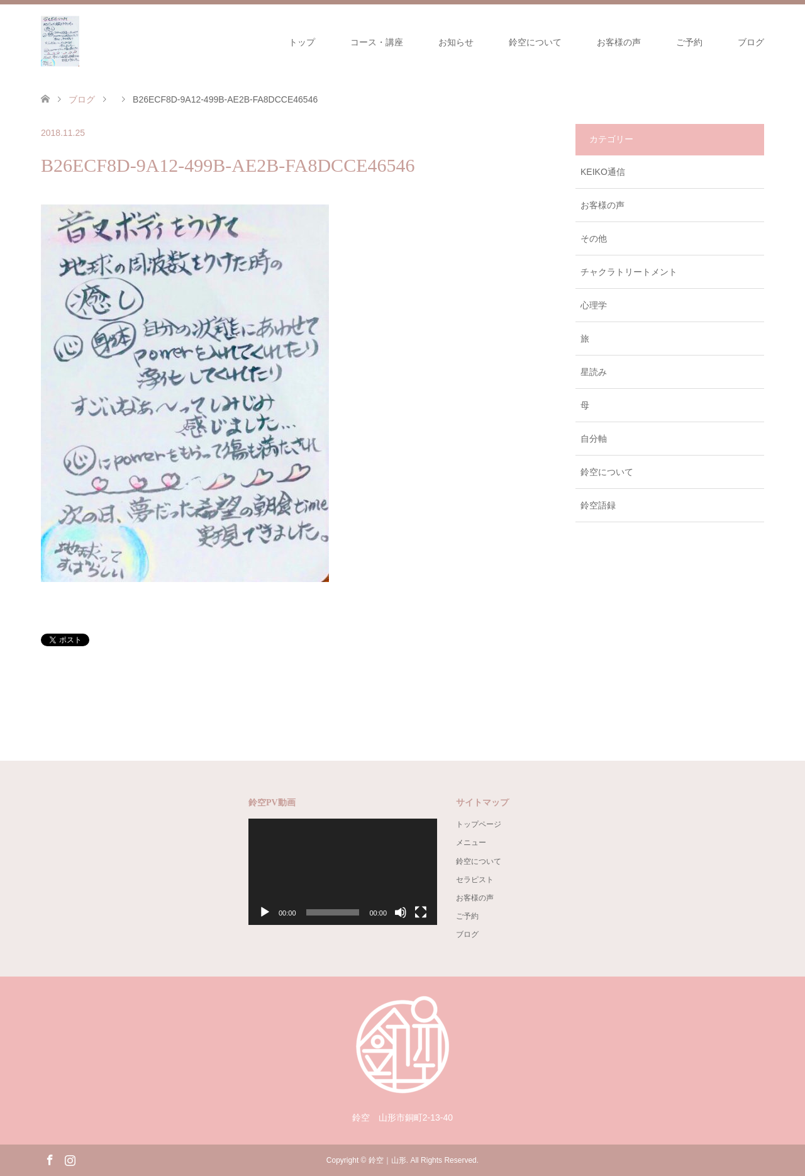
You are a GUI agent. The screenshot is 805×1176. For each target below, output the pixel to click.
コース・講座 (376, 42)
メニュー (471, 842)
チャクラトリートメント (628, 272)
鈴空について (535, 42)
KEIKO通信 (602, 172)
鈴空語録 (598, 505)
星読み (593, 372)
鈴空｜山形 (387, 1160)
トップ (302, 42)
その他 (593, 238)
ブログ (751, 42)
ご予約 (689, 42)
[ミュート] (400, 912)
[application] (342, 872)
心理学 (593, 305)
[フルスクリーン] (420, 912)
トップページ (478, 824)
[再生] (264, 912)
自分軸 (593, 439)
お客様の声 (619, 42)
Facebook (49, 1159)
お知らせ (456, 42)
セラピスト (475, 879)
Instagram (69, 1159)
